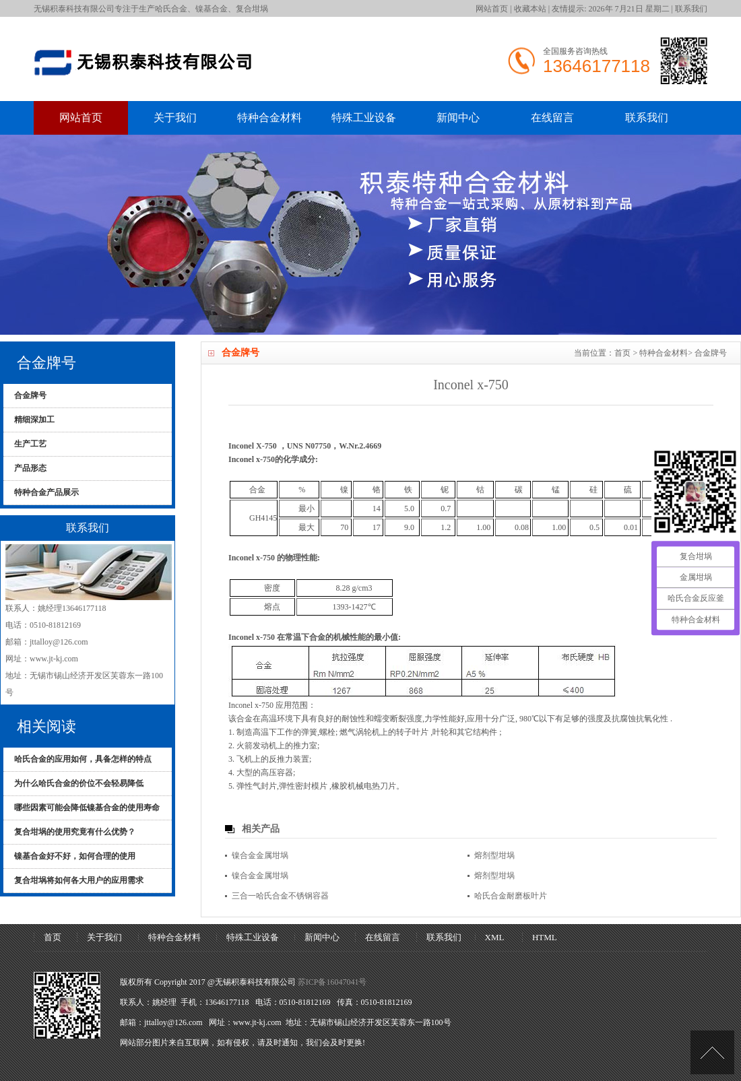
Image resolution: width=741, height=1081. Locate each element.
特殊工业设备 (363, 117)
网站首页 (492, 8)
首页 (622, 353)
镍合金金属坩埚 (260, 855)
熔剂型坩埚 (494, 855)
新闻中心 (458, 117)
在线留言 (552, 117)
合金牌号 (711, 353)
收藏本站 (530, 8)
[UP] (712, 1052)
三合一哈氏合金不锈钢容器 (280, 895)
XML (495, 937)
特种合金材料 (269, 117)
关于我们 (175, 117)
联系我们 (691, 8)
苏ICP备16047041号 (332, 982)
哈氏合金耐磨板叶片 (510, 895)
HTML (544, 937)
